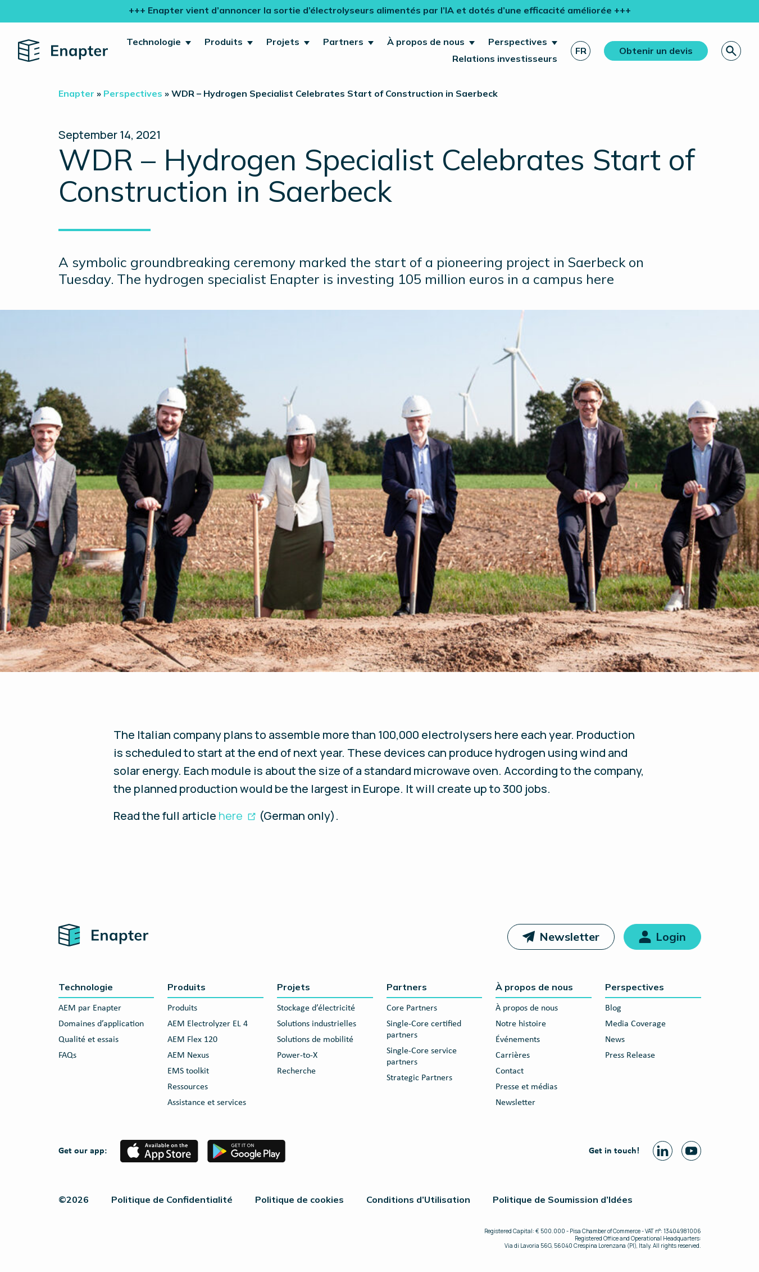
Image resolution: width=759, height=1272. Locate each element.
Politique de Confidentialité (172, 1199)
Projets (282, 41)
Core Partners (412, 1008)
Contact (510, 1071)
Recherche (296, 1071)
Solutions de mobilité (315, 1039)
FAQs (67, 1055)
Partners (343, 41)
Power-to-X (297, 1055)
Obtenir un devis (656, 50)
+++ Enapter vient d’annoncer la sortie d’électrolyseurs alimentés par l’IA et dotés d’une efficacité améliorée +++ (380, 10)
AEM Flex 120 (192, 1039)
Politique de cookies (299, 1199)
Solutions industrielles (316, 1024)
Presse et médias (526, 1086)
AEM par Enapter (89, 1008)
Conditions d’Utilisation (418, 1199)
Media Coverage (635, 1024)
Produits (223, 41)
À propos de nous (426, 41)
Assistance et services (206, 1102)
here (231, 815)
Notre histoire (521, 1024)
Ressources (187, 1086)
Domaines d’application (101, 1024)
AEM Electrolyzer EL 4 (207, 1024)
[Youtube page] (691, 1151)
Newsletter (569, 937)
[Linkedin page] (662, 1151)
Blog (613, 1008)
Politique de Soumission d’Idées (563, 1199)
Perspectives (517, 41)
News (615, 1039)
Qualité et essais (88, 1039)
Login (671, 937)
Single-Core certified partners (424, 1030)
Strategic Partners (419, 1077)
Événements (518, 1039)
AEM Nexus (188, 1055)
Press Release (630, 1055)
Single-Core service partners (422, 1057)
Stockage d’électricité (316, 1008)
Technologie (153, 41)
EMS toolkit (188, 1071)
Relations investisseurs (504, 58)
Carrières (513, 1055)
